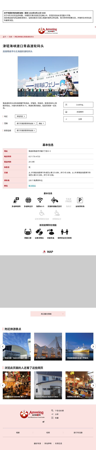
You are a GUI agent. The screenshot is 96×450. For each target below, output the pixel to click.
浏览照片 (74, 112)
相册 (18, 432)
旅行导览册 (78, 432)
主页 (4, 37)
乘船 (41, 123)
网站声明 (48, 443)
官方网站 (32, 186)
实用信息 (58, 443)
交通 (10, 37)
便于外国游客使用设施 (26, 123)
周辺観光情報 (52, 314)
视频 (48, 432)
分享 (73, 119)
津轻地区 (21, 116)
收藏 (55, 418)
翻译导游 (37, 443)
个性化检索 (58, 410)
